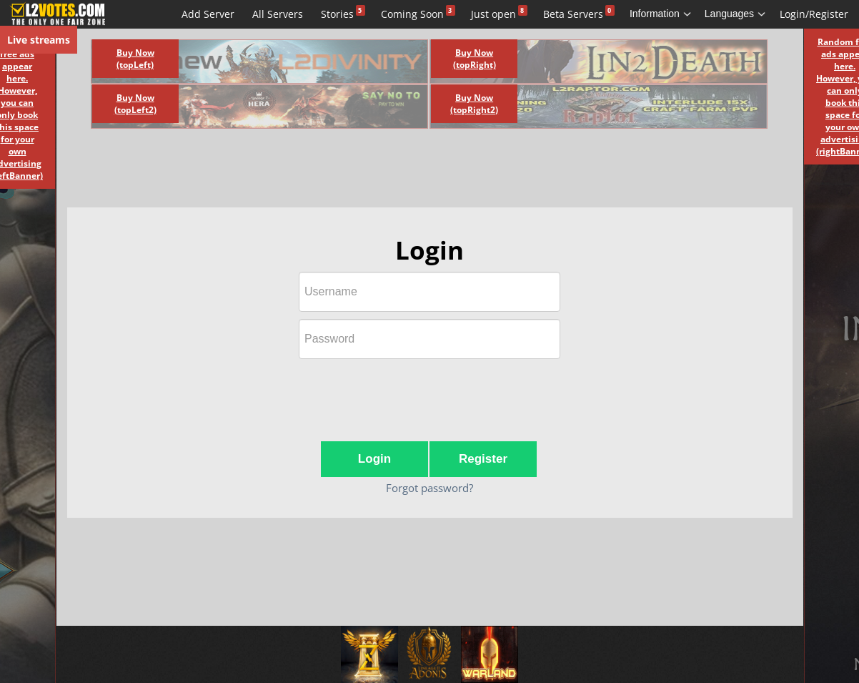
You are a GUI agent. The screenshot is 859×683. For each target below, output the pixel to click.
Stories (337, 14)
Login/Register (814, 14)
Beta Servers (573, 14)
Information (661, 13)
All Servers (277, 14)
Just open (493, 14)
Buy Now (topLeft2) (135, 104)
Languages (735, 13)
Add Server (208, 14)
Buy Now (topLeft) (135, 58)
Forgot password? (429, 488)
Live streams (38, 39)
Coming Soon (412, 14)
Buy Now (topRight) (474, 58)
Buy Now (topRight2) (474, 104)
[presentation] (429, 394)
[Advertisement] (413, 171)
